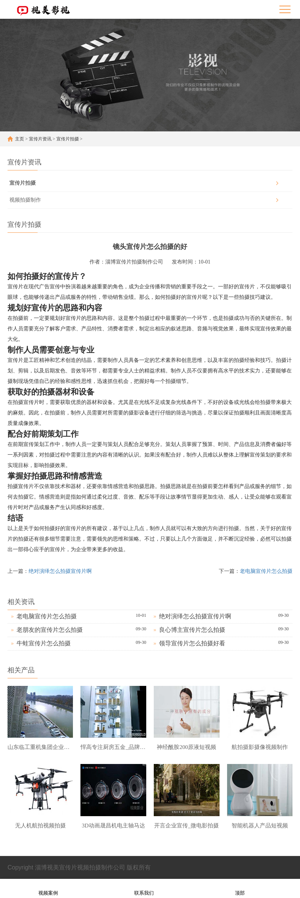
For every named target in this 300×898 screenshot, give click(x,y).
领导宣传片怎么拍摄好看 (192, 643)
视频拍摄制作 (25, 200)
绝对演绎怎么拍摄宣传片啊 (60, 571)
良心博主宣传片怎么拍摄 (192, 630)
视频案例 (48, 888)
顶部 (240, 888)
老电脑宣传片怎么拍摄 (266, 571)
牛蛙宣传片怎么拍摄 (44, 643)
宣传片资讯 (40, 139)
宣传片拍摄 (67, 139)
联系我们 (144, 888)
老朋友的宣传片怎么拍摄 (50, 630)
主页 (19, 139)
